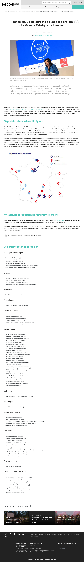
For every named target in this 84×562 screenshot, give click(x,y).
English (80, 2)
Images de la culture (35, 548)
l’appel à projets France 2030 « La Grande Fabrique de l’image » (27, 109)
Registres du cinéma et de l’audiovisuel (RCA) (42, 550)
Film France (33, 546)
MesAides (32, 545)
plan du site (39, 560)
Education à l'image (69, 534)
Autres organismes (50, 534)
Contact (76, 2)
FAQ (77, 534)
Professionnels (78, 7)
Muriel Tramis (61, 220)
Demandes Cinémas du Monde (38, 552)
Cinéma (29, 7)
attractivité (49, 35)
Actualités (34, 534)
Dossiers (41, 534)
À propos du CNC (66, 7)
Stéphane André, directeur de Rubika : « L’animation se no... (42, 519)
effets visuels (38, 35)
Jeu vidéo (44, 7)
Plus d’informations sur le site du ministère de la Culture (25, 236)
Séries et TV (60, 515)
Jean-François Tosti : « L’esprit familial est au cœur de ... (65, 519)
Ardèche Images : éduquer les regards (13, 521)
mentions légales (50, 560)
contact (30, 560)
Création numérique (54, 7)
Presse (60, 534)
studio (44, 35)
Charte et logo (35, 536)
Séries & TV (36, 7)
